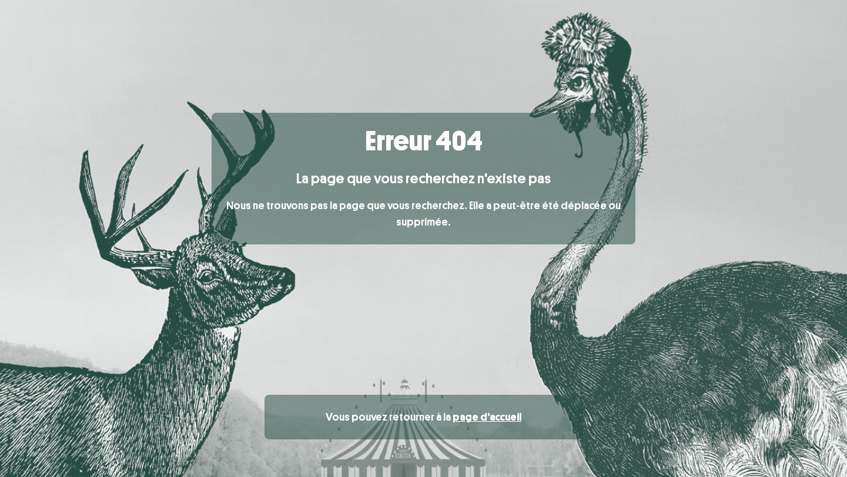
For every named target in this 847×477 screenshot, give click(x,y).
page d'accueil (487, 417)
